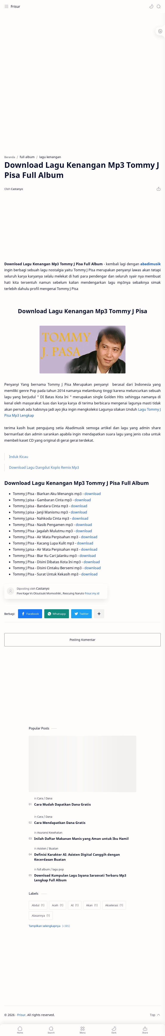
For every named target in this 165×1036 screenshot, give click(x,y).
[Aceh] (57, 905)
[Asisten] (42, 848)
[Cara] (41, 798)
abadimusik (150, 264)
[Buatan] (53, 848)
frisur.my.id (92, 593)
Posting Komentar (82, 640)
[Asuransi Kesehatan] (49, 832)
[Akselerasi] (114, 905)
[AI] (74, 905)
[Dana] (49, 798)
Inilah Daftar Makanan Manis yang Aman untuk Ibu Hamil (81, 838)
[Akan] (92, 905)
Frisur (15, 6)
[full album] (44, 869)
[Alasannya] (41, 915)
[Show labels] (50, 926)
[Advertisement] (82, 47)
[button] (151, 6)
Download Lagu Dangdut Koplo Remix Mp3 (44, 467)
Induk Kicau (18, 456)
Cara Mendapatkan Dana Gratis (59, 822)
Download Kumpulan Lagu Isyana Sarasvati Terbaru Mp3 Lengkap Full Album (80, 877)
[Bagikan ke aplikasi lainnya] (99, 613)
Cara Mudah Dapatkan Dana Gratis (62, 804)
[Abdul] (38, 905)
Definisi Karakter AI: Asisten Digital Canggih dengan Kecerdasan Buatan (77, 857)
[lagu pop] (58, 869)
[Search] (158, 6)
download (92, 493)
